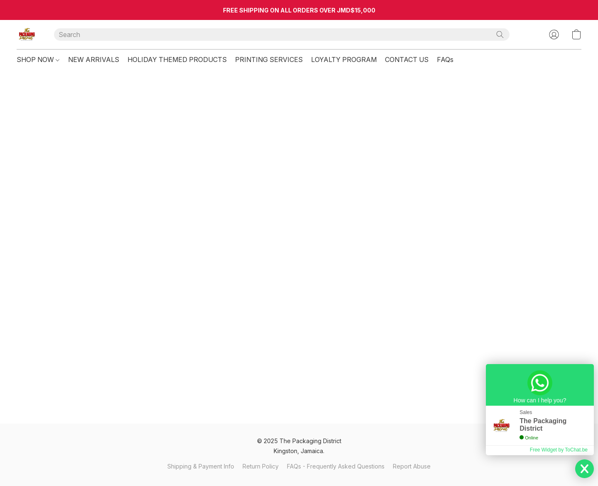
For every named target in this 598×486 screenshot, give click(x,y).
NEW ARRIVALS (93, 59)
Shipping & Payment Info (200, 466)
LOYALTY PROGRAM (344, 59)
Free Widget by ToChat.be (559, 450)
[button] (27, 34)
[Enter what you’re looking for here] (282, 34)
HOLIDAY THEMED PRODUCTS (177, 59)
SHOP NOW (38, 59)
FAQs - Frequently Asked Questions (336, 466)
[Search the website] (500, 34)
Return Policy (261, 466)
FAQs (445, 59)
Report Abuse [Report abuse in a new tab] (412, 466)
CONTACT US (407, 59)
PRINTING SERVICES (269, 59)
